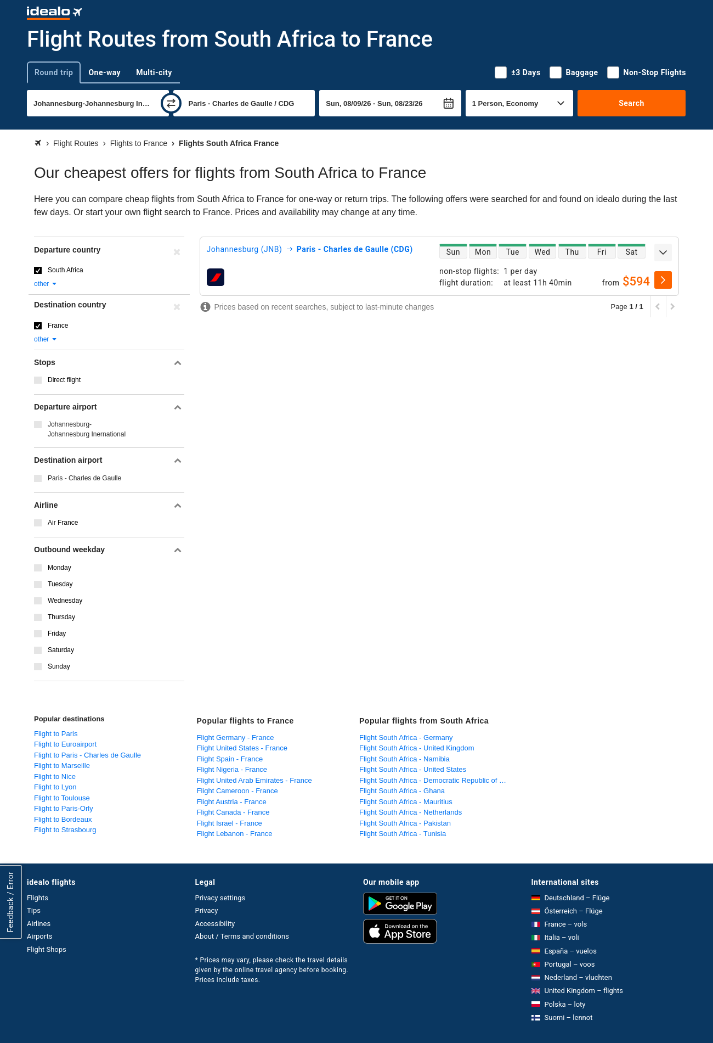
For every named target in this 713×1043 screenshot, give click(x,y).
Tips (34, 910)
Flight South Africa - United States (412, 769)
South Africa (65, 270)
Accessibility (215, 923)
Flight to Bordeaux (63, 819)
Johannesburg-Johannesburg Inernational (87, 429)
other (46, 284)
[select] (663, 280)
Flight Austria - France (232, 802)
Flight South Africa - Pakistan (405, 823)
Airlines (38, 923)
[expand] (663, 252)
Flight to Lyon (55, 787)
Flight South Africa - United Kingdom (416, 748)
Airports (39, 936)
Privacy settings (220, 898)
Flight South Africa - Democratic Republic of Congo (438, 780)
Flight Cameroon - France (237, 791)
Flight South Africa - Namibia (404, 759)
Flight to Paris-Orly (63, 808)
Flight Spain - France (230, 759)
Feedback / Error (10, 902)
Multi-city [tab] (154, 72)
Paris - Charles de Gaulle (84, 478)
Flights (37, 898)
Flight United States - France (242, 748)
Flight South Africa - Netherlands (410, 812)
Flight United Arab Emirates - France (254, 780)
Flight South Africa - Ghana (402, 791)
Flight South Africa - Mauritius (405, 802)
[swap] (171, 103)
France (58, 325)
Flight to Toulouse (62, 798)
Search (631, 103)
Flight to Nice (55, 776)
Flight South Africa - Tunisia (402, 833)
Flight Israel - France (229, 823)
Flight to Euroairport (65, 744)
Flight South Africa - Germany (406, 737)
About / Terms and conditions (242, 936)
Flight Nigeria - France (232, 769)
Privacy (206, 910)
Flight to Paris (55, 734)
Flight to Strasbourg (65, 830)
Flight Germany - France (235, 737)
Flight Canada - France (233, 812)
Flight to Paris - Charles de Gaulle (87, 755)
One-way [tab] (104, 72)
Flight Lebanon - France (235, 833)
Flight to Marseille (62, 765)
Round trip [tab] (54, 72)
